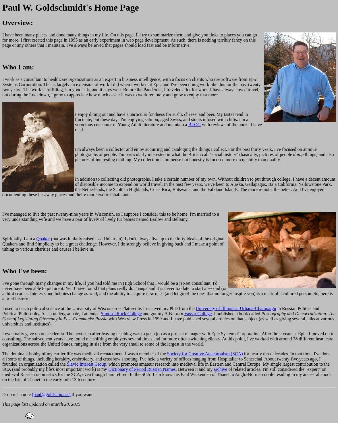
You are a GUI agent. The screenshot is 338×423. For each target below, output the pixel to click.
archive (220, 369)
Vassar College (198, 313)
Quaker (43, 238)
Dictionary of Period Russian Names (142, 369)
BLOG (194, 124)
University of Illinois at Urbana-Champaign (236, 308)
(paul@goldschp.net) (51, 394)
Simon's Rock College (121, 313)
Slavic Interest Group (86, 364)
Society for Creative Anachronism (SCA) (205, 353)
